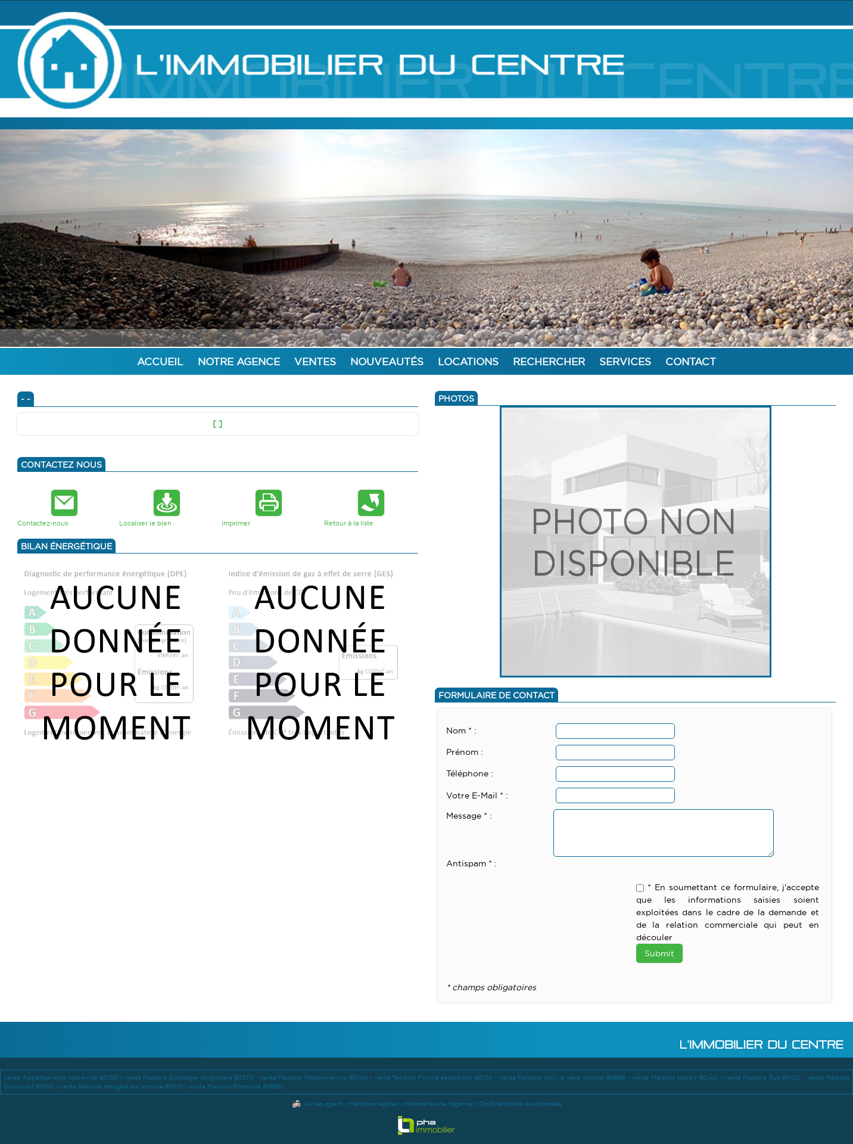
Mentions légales (373, 1104)
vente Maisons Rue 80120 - (765, 1077)
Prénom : (464, 752)
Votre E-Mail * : (477, 795)
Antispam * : (471, 863)
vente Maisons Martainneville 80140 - (317, 1077)
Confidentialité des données (520, 1104)
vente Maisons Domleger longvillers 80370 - (192, 1077)
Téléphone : (469, 773)
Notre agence (239, 361)
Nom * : (461, 730)
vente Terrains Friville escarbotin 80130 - (436, 1077)
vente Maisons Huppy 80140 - (678, 1077)
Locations (468, 361)
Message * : (469, 815)
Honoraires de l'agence (438, 1104)
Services (625, 361)
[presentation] (536, 894)
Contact (690, 361)
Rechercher (549, 361)
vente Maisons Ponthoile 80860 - (237, 1086)
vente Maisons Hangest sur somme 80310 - (124, 1086)
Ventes (315, 361)
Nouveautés (387, 361)
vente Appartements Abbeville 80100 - (64, 1077)
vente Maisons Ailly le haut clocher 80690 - (565, 1077)
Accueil (160, 361)
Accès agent (324, 1104)
